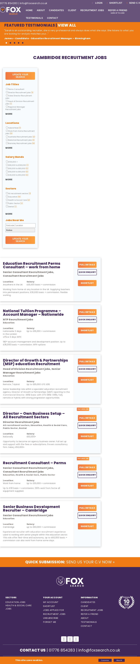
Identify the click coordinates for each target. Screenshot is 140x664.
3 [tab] (14, 43)
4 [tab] (18, 43)
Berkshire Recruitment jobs (20, 140)
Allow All (119, 660)
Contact (52, 18)
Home (29, 10)
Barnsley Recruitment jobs (20, 143)
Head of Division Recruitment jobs (19, 102)
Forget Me (49, 622)
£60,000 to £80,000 (17, 168)
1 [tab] (6, 43)
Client (72, 10)
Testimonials (34, 18)
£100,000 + (12, 162)
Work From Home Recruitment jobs (20, 132)
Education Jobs (15, 602)
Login (96, 3)
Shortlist (114, 3)
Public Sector (14, 203)
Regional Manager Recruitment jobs (15, 108)
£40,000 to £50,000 (17, 175)
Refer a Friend (117, 11)
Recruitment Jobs (92, 10)
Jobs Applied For (53, 610)
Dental (11, 206)
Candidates (56, 10)
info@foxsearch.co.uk (33, 3)
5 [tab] (22, 43)
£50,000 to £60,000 (17, 172)
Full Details (87, 264)
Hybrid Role (13, 128)
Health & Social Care (18, 200)
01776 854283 (9, 3)
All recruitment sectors (18, 193)
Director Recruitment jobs (19, 92)
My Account (50, 602)
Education (13, 197)
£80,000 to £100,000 (17, 165)
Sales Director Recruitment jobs (18, 97)
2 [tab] (10, 43)
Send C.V (133, 3)
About (41, 10)
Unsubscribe (50, 618)
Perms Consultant (15, 89)
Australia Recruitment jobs (20, 137)
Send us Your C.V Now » (70, 562)
